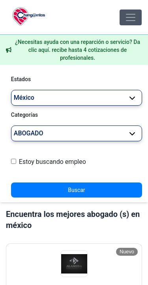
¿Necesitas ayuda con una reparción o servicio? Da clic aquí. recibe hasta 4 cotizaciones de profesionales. (77, 50)
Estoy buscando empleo (52, 161)
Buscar (76, 190)
